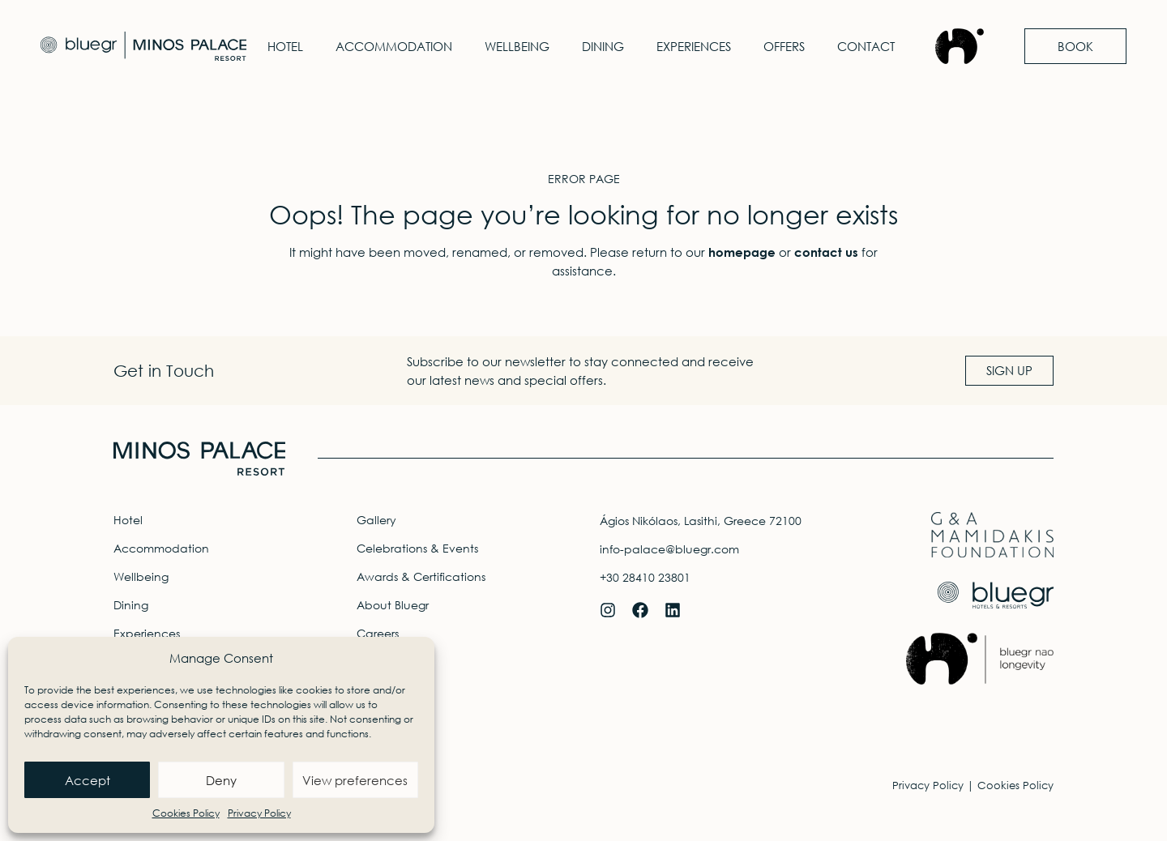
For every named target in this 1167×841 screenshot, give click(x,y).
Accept (87, 780)
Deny (221, 780)
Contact (866, 46)
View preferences (355, 780)
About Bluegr (393, 605)
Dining (603, 46)
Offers (784, 46)
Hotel (285, 46)
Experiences (693, 46)
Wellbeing (517, 46)
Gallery (376, 519)
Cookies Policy (186, 813)
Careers (378, 633)
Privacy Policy (259, 813)
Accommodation (394, 46)
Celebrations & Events (417, 548)
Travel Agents (393, 661)
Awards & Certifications (421, 576)
